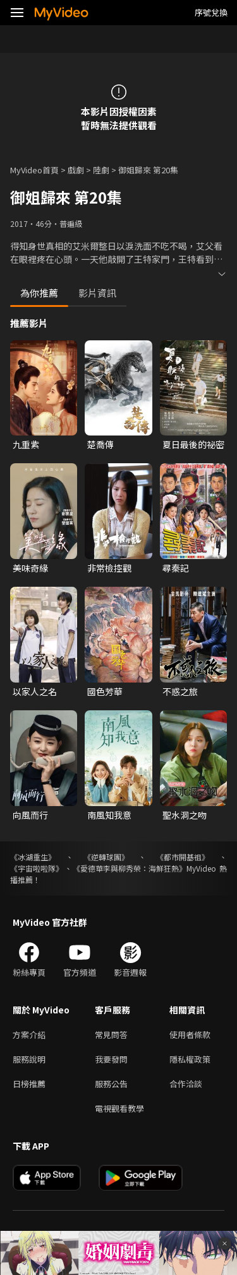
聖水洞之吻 (184, 815)
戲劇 (76, 170)
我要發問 (111, 1059)
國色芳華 (105, 691)
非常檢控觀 (109, 568)
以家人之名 (35, 691)
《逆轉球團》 (106, 856)
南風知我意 (109, 815)
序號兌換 (211, 12)
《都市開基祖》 (182, 856)
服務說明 (29, 1059)
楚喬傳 (100, 444)
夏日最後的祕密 (193, 444)
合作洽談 (185, 1084)
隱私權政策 (189, 1059)
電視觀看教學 (119, 1108)
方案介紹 (29, 1035)
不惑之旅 (180, 691)
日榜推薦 (29, 1084)
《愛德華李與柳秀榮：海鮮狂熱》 (129, 868)
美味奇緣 (30, 568)
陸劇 (101, 170)
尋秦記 (175, 568)
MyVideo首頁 (34, 170)
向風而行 (30, 815)
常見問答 (111, 1035)
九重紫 (26, 444)
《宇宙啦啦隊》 (36, 868)
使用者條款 (189, 1035)
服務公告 (111, 1084)
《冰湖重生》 (33, 856)
